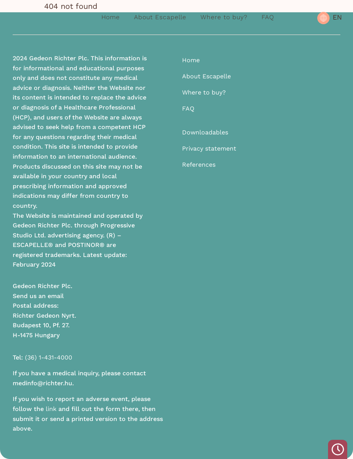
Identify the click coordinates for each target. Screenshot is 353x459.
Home (110, 17)
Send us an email (38, 296)
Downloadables (205, 132)
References (198, 164)
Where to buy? (224, 17)
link (51, 409)
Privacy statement (209, 148)
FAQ (268, 17)
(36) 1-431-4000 (48, 357)
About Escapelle (160, 17)
